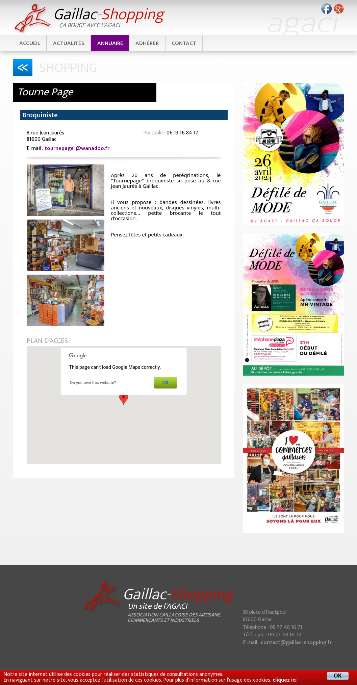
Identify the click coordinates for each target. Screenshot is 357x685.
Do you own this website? (93, 382)
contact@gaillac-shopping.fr (296, 642)
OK (165, 382)
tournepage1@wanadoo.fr (77, 148)
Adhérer (147, 43)
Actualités (68, 43)
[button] (123, 398)
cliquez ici (285, 680)
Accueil (29, 43)
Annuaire (110, 43)
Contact (184, 43)
